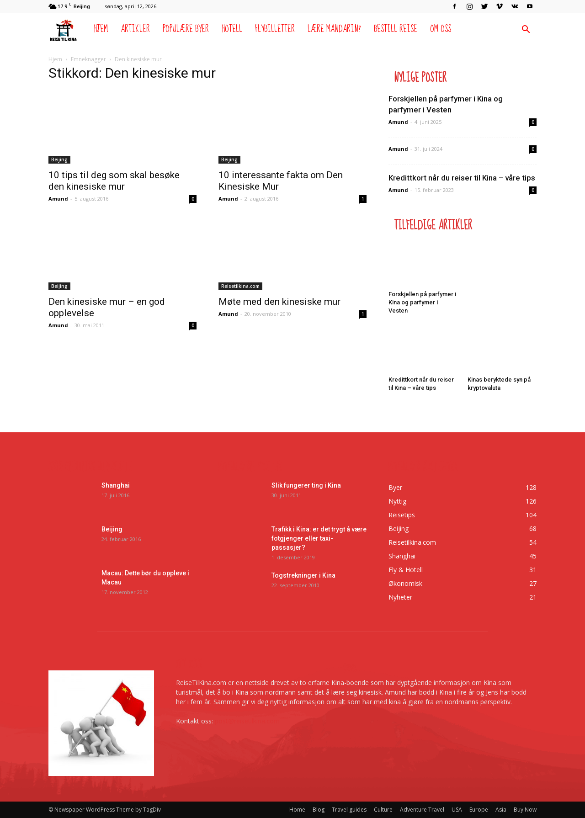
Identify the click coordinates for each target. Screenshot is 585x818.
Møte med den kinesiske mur (279, 301)
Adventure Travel (422, 809)
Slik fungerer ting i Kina (306, 485)
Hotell (232, 29)
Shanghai (115, 485)
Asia (500, 809)
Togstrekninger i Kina (303, 575)
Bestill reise (395, 29)
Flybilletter (275, 29)
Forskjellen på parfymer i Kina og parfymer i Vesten (422, 302)
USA (457, 809)
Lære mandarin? (334, 29)
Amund (58, 198)
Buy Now (525, 809)
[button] (526, 30)
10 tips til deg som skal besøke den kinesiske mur (114, 181)
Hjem (101, 29)
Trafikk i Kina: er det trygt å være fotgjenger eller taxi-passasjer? (319, 538)
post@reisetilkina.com (247, 721)
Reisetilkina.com (240, 286)
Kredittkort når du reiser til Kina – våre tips (461, 177)
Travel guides (349, 809)
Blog (318, 809)
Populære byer (186, 29)
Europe (478, 809)
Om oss (440, 29)
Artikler (135, 29)
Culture (383, 809)
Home (297, 809)
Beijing (59, 159)
